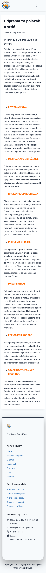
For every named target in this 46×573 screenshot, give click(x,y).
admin (8, 33)
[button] (36, 5)
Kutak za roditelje (17, 483)
